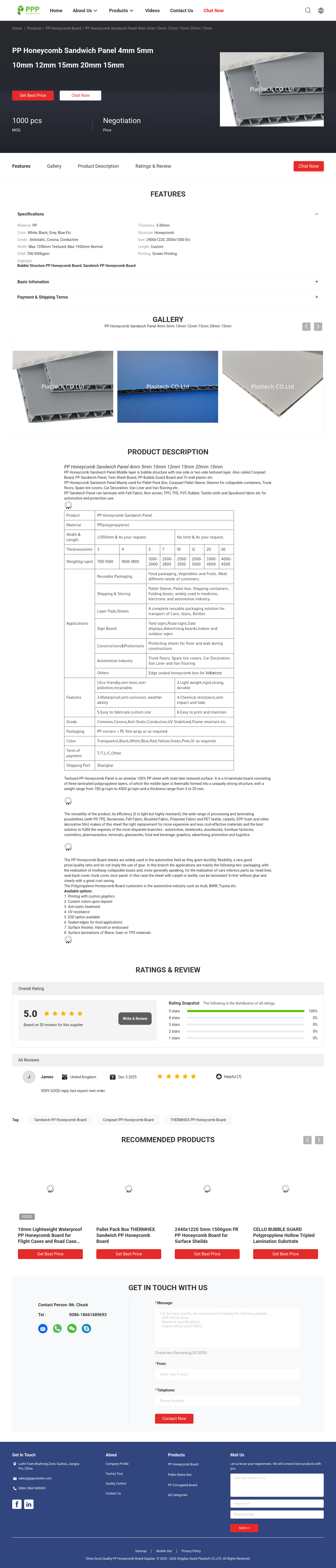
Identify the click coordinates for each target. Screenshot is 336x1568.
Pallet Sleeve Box (180, 1475)
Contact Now (174, 1418)
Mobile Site (164, 1551)
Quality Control (116, 1483)
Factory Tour (114, 1474)
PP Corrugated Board (182, 1485)
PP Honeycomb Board (63, 28)
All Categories (177, 1495)
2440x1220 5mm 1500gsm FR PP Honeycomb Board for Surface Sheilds (206, 1235)
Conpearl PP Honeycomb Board (128, 1120)
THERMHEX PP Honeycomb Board (198, 1120)
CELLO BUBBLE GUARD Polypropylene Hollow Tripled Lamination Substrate (283, 1235)
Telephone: (166, 1390)
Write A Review (135, 1019)
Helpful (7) (232, 1077)
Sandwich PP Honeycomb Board (60, 1120)
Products (34, 28)
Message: (165, 1303)
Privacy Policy (191, 1551)
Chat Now (81, 95)
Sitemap (141, 1551)
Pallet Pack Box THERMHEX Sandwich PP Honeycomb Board (125, 1235)
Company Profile (117, 1464)
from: (161, 1364)
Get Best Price (33, 95)
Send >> (244, 1528)
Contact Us (113, 1493)
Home (17, 28)
